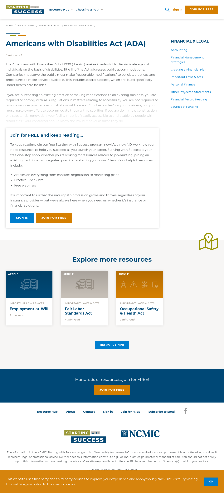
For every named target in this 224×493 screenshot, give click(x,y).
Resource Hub (112, 344)
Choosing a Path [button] (89, 9)
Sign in (177, 9)
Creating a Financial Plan (188, 69)
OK (211, 481)
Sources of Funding (184, 106)
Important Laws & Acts (187, 77)
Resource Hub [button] (61, 9)
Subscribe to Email (162, 411)
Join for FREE (130, 411)
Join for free (201, 9)
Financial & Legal (190, 41)
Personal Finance (183, 84)
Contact (89, 411)
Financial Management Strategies (187, 60)
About (70, 411)
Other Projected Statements (191, 92)
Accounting (179, 50)
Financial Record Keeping (189, 99)
